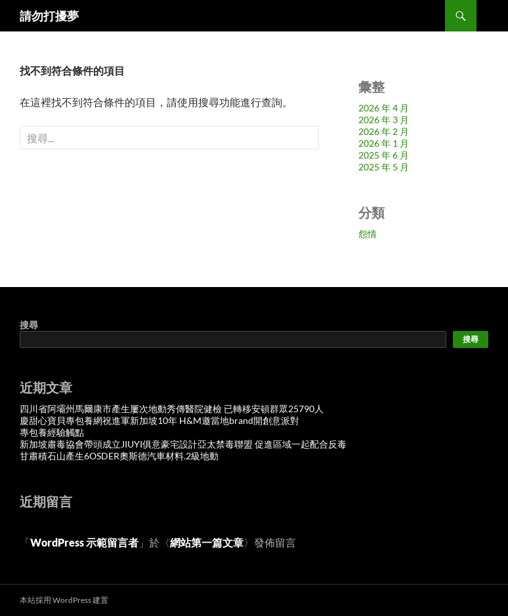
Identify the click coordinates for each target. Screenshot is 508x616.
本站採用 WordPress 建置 (64, 600)
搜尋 (29, 324)
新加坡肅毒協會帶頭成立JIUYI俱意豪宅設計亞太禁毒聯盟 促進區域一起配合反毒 (183, 444)
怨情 (367, 233)
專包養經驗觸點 (52, 432)
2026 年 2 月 (383, 131)
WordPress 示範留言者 (84, 542)
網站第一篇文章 (206, 542)
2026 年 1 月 (383, 143)
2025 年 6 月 (383, 155)
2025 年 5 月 (383, 166)
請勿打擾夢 (49, 16)
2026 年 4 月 (383, 107)
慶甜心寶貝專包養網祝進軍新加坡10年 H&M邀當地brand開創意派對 (159, 420)
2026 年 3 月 (383, 119)
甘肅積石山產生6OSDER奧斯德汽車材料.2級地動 (119, 455)
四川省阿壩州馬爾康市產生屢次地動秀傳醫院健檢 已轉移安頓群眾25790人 (172, 408)
